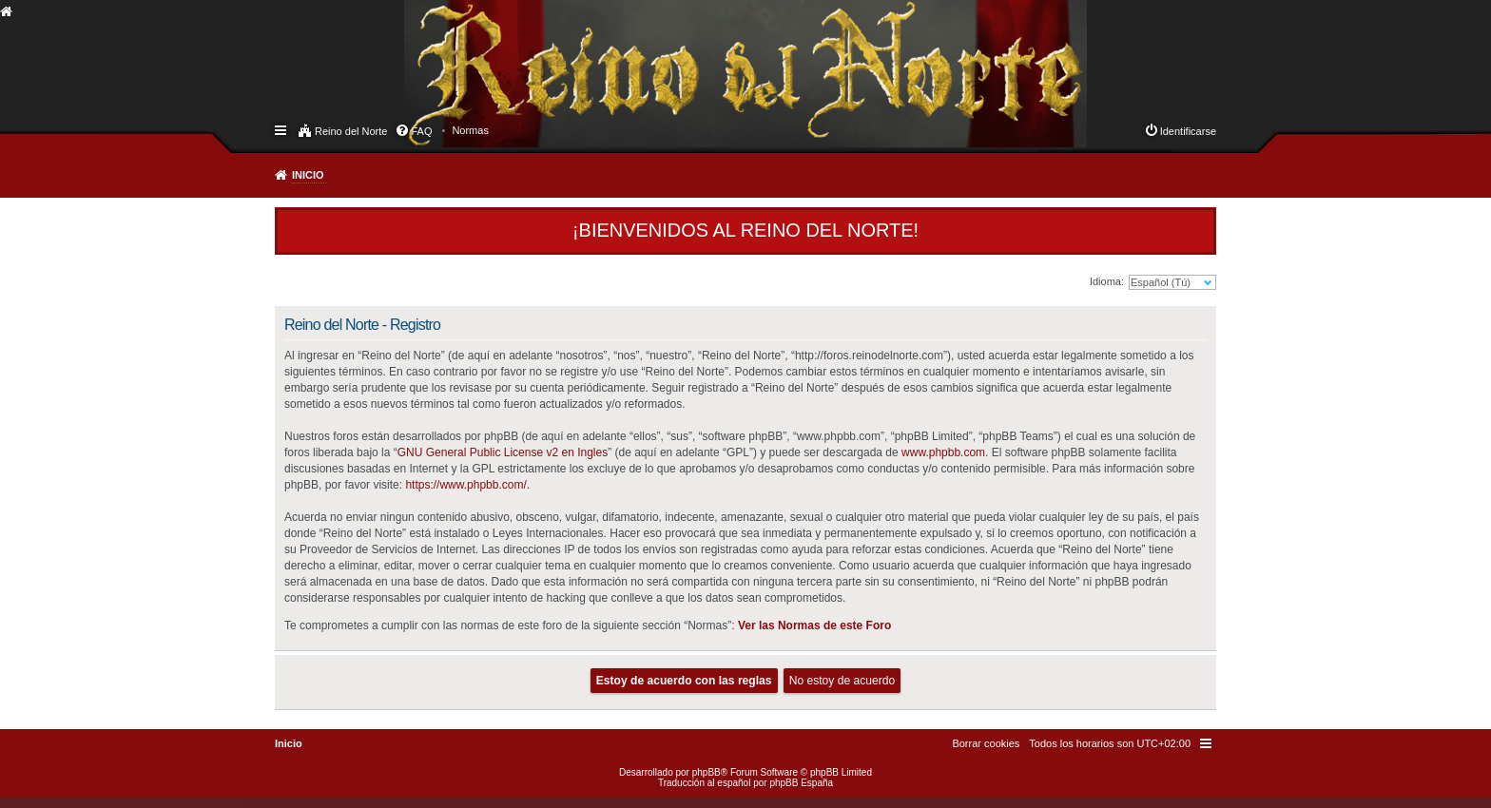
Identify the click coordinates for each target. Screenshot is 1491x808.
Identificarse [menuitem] (1188, 131)
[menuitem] (470, 130)
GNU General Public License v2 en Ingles (502, 452)
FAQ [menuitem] (421, 131)
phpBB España (801, 783)
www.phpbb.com (943, 452)
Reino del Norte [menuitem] (351, 131)
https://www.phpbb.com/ (465, 484)
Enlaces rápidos (282, 129)
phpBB (706, 772)
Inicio (308, 175)
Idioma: (1107, 281)
